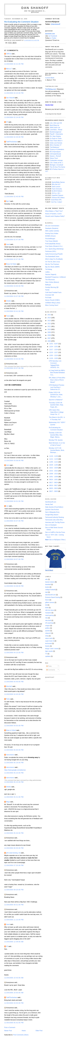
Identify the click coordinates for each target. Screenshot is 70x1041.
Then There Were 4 (56, 140)
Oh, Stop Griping (55, 136)
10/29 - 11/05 (53, 465)
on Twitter (53, 38)
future (47, 600)
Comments (50, 670)
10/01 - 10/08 (53, 476)
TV (46, 653)
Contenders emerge (56, 160)
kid (46, 605)
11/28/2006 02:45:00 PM (14, 196)
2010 (49, 329)
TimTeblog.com (50, 89)
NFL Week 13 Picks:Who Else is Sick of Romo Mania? (57, 380)
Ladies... (48, 272)
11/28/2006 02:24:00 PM (14, 93)
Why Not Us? (56, 184)
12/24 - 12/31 (53, 346)
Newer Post (8, 1030)
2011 (49, 326)
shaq (46, 636)
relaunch (48, 633)
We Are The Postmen (52, 264)
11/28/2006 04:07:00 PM (14, 521)
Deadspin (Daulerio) (51, 228)
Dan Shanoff (35, 8)
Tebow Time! (54, 158)
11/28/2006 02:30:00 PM (14, 137)
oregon (47, 625)
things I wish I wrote (51, 648)
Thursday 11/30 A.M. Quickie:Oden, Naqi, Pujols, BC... (56, 405)
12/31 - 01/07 (53, 343)
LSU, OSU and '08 (56, 123)
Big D (8, 201)
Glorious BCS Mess (58, 197)
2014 (49, 317)
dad (46, 592)
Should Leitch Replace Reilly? (55, 216)
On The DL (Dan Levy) (52, 261)
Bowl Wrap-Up (54, 125)
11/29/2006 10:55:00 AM (13, 992)
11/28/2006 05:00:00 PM (14, 750)
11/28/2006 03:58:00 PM (14, 460)
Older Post (39, 1030)
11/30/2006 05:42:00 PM (14, 1022)
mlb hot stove (49, 610)
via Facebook (52, 36)
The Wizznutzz (50, 279)
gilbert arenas (49, 602)
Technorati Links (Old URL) (54, 520)
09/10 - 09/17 (53, 485)
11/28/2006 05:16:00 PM (14, 762)
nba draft (48, 620)
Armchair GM (49, 295)
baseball (48, 584)
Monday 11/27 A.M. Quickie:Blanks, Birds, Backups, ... (57, 450)
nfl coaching (49, 623)
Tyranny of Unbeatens (57, 149)
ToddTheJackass (11, 141)
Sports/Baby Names (58, 182)
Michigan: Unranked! (56, 165)
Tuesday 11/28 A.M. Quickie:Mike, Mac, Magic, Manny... (56, 435)
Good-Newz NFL (56, 200)
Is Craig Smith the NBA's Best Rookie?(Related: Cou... (57, 373)
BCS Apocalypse (55, 151)
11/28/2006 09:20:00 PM (14, 890)
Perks (8, 699)
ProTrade (48, 297)
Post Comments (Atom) (20, 1035)
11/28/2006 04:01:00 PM (14, 501)
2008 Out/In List (55, 127)
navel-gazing (49, 615)
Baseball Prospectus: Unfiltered (55, 277)
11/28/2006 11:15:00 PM (14, 920)
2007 (49, 338)
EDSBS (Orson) (50, 236)
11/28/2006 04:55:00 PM (14, 725)
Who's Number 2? (55, 145)
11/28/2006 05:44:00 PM (14, 833)
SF (7, 122)
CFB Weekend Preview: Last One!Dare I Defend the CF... (56, 387)
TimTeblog (48, 269)
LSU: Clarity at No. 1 (56, 162)
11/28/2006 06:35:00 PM (14, 848)
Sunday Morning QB (51, 287)
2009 (49, 332)
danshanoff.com (50, 595)
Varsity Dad (49, 504)
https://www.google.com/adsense (15, 770)
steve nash (48, 638)
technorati (48, 643)
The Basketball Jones (52, 256)
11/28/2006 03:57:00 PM (14, 368)
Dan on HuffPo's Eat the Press (55, 532)
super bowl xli (49, 641)
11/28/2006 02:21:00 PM (14, 64)
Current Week (49, 78)
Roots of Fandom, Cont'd (53, 213)
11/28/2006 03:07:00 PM (14, 296)
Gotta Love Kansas (56, 143)
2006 (49, 341)
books (47, 587)
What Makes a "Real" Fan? (54, 211)
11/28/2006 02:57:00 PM (14, 259)
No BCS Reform (57, 191)
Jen (7, 506)
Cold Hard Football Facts (53, 292)
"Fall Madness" (54, 147)
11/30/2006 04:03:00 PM (14, 1003)
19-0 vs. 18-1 (56, 193)
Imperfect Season (57, 195)
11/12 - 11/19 (53, 459)
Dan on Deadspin (51, 525)
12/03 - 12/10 (53, 355)
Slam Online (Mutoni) (52, 282)
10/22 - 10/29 (53, 468)
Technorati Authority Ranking (54, 517)
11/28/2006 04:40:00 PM (14, 681)
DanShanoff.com (50, 502)
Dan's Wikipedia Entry (52, 512)
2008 (49, 335)
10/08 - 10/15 (53, 473)
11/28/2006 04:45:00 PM (14, 694)
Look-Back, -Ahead (56, 129)
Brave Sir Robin (11, 264)
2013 (49, 320)
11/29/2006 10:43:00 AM (13, 978)
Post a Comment (9, 1027)
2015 (49, 315)
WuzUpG (9, 686)
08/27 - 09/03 (53, 491)
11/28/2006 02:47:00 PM (14, 239)
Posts (49, 666)
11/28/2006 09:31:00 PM (14, 905)
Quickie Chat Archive (52, 509)
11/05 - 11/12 (53, 462)
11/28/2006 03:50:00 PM (14, 359)
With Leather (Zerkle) (52, 231)
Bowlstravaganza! (55, 132)
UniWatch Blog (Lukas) (52, 302)
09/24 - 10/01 (53, 479)
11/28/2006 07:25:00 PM (14, 865)
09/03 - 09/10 (53, 488)
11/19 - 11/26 (53, 456)
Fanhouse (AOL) (50, 251)
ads (46, 579)
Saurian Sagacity (50, 274)
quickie (47, 630)
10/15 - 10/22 (53, 471)
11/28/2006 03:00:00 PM (14, 286)
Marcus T (9, 69)
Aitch (7, 465)
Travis (8, 316)
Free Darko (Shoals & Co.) (53, 246)
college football (50, 589)
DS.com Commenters (52, 226)
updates (47, 656)
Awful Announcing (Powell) (54, 254)
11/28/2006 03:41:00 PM (14, 311)
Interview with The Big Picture (55, 522)
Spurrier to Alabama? (56, 399)
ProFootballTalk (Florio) (52, 244)
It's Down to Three (56, 138)
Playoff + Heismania (56, 134)
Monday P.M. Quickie (56, 440)
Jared (8, 244)
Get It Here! (49, 570)
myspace (48, 612)
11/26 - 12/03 (53, 358)
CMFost (8, 54)
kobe (46, 607)
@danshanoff (55, 24)
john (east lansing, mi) (13, 853)
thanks (47, 646)
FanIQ (47, 290)
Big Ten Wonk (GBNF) (52, 267)
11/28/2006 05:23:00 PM (14, 773)
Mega (8, 802)
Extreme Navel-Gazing (52, 597)
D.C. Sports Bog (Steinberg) (54, 249)
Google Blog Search (51, 514)
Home (24, 1030)
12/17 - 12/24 (53, 349)
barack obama (50, 582)
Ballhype (48, 285)
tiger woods (49, 651)
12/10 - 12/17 (53, 352)
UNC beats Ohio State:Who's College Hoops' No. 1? (56, 412)
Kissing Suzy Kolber (51, 233)
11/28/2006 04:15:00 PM (14, 652)
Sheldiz (8, 301)
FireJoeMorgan (50, 238)
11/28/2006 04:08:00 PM (14, 586)
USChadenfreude (55, 154)
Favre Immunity (57, 189)
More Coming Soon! (51, 305)
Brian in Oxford (11, 730)
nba (46, 618)
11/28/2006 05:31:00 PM (14, 797)
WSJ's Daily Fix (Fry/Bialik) (54, 259)
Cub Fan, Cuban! (56, 202)
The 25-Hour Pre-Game (57, 167)
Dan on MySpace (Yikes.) (55, 539)
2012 (49, 323)
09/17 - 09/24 (53, 482)
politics (47, 628)
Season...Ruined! (55, 156)
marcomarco (10, 754)
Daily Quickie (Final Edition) (54, 507)
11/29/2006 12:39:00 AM (13, 942)
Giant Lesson (56, 186)
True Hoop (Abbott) (51, 241)
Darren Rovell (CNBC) (52, 300)
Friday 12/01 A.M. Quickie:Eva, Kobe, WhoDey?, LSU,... (56, 395)
